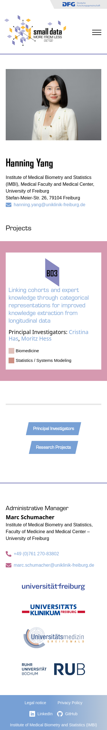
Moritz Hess (36, 338)
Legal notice (35, 702)
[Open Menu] (96, 29)
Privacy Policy (70, 702)
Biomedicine (27, 350)
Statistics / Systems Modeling (43, 360)
